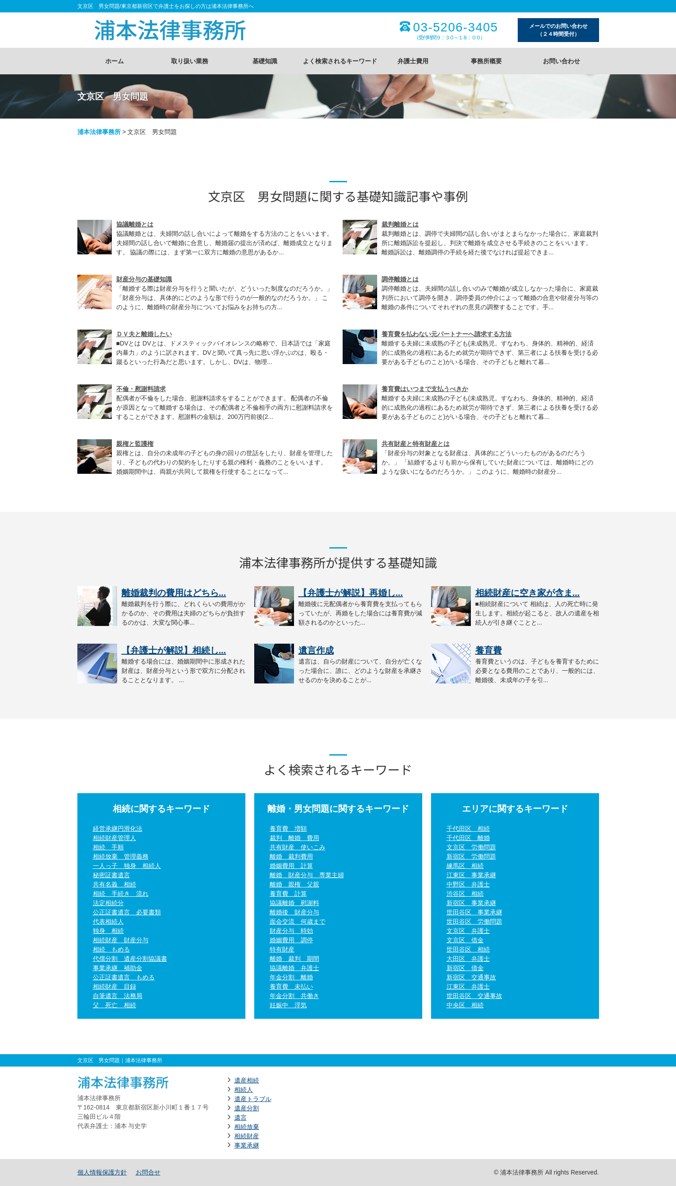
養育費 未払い (291, 986)
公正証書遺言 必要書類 (127, 912)
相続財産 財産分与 (121, 940)
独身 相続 (108, 930)
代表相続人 (108, 921)
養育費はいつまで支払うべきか (425, 388)
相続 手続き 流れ (121, 893)
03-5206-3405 (455, 27)
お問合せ (148, 1172)
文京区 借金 (465, 940)
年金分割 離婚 (291, 977)
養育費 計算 (288, 893)
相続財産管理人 (114, 837)
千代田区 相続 (468, 828)
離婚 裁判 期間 (294, 958)
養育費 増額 (288, 828)
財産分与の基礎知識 (144, 279)
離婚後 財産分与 (294, 912)
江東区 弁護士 (468, 986)
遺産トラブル (252, 1098)
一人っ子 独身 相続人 (127, 865)
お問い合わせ (561, 61)
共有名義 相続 (114, 884)
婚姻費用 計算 (291, 865)
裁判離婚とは (400, 224)
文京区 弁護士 (468, 930)
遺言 (240, 1117)
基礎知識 (264, 61)
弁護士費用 (412, 61)
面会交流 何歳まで (297, 921)
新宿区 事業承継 (471, 902)
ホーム (114, 61)
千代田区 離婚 (468, 837)
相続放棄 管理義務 (121, 856)
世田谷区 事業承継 (474, 912)
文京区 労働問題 (471, 847)
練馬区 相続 (465, 865)
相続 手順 (108, 847)
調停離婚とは (400, 279)
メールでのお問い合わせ (558, 30)
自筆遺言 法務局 (117, 995)
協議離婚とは (134, 224)
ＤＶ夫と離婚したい (144, 334)
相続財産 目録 (114, 986)
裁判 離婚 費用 (294, 837)
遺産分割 (246, 1108)
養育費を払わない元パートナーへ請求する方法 (447, 334)
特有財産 (282, 949)
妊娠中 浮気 (288, 1005)
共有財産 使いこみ (297, 847)
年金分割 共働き (294, 995)
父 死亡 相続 (114, 1005)
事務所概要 (486, 61)
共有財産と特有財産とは (416, 443)
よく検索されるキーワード (340, 61)
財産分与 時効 (291, 930)
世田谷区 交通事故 (474, 995)
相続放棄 (246, 1126)
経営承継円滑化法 (117, 828)
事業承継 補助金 (117, 967)
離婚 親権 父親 (294, 884)
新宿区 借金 (465, 967)
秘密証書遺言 (111, 875)
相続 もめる (111, 949)
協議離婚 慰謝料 (294, 902)
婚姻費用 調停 (291, 940)
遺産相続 (246, 1080)
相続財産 (246, 1136)
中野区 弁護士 (468, 884)
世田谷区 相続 (468, 949)
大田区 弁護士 (468, 958)
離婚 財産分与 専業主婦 (307, 875)
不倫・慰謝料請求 (141, 388)
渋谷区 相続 (465, 893)
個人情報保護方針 (102, 1172)
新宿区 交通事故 (471, 977)
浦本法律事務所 (99, 131)
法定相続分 (108, 902)
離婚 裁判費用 (291, 856)
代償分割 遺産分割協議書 (130, 958)
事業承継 (246, 1145)
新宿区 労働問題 (471, 856)
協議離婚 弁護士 (294, 967)
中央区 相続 (465, 1005)
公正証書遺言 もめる (124, 977)
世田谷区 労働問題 (474, 921)
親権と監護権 (134, 443)
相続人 (243, 1089)
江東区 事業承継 (471, 875)
